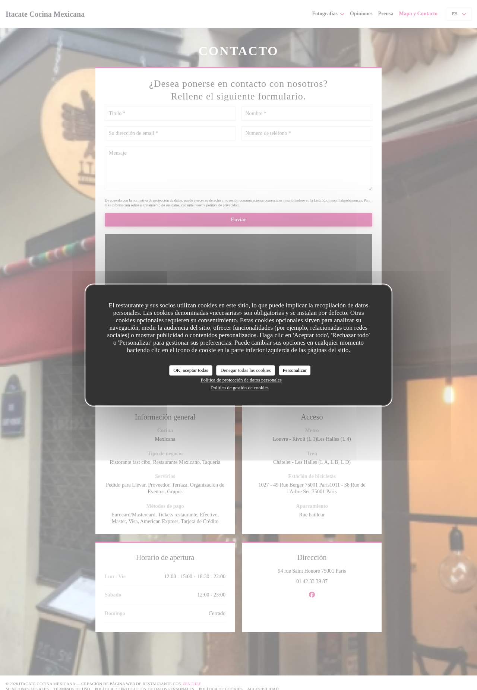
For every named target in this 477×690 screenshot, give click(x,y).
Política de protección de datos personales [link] (241, 380)
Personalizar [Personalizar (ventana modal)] (295, 370)
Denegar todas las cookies (245, 370)
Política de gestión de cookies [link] (240, 387)
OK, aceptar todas (190, 370)
